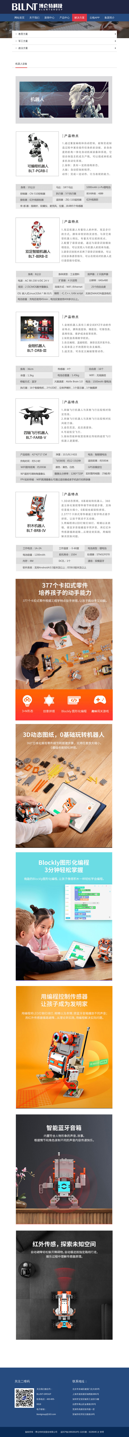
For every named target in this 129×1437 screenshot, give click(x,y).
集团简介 (110, 17)
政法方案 (67, 48)
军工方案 (67, 41)
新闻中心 (49, 17)
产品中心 (65, 17)
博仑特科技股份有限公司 (46, 1432)
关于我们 (34, 17)
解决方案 (79, 17)
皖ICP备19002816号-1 (71, 1432)
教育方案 (37, 56)
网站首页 (19, 17)
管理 (102, 1432)
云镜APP (95, 17)
